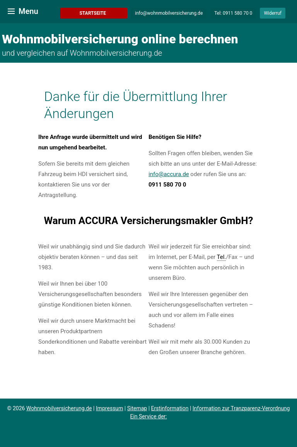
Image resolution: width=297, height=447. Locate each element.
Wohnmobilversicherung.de (59, 408)
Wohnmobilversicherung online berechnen (120, 39)
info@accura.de (168, 174)
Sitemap (137, 408)
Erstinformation (170, 408)
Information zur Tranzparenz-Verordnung (241, 408)
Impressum (109, 408)
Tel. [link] (221, 256)
